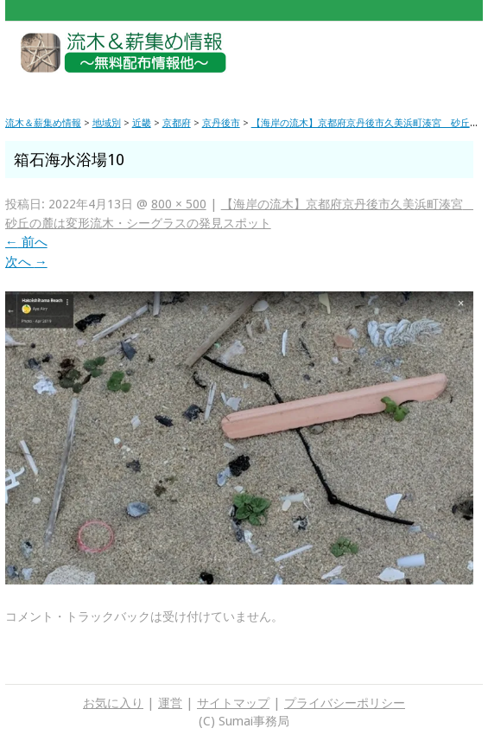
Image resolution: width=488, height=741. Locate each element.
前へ (26, 242)
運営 (170, 703)
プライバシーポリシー (344, 703)
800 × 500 (178, 204)
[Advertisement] (383, 60)
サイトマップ (233, 703)
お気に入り (113, 703)
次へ (26, 262)
